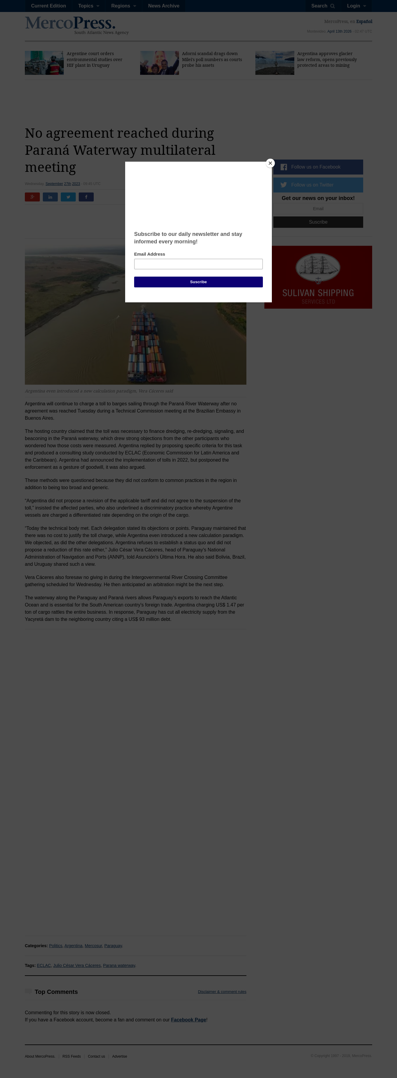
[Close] (270, 163)
